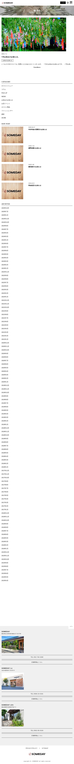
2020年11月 (5, 346)
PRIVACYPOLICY (31, 748)
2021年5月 (5, 325)
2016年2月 (5, 545)
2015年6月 (5, 573)
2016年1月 (5, 548)
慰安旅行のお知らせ (34, 167)
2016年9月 (5, 524)
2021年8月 (5, 314)
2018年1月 (5, 467)
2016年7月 (5, 531)
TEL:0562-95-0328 (37, 730)
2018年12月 (5, 428)
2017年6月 (5, 492)
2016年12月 (5, 513)
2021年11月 (5, 304)
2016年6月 (5, 534)
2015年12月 (5, 552)
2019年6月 (5, 407)
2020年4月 (5, 371)
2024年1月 (5, 240)
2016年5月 (5, 538)
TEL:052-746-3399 (37, 657)
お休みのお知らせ (7, 60)
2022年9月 (5, 275)
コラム (4, 89)
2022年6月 (5, 286)
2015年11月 (5, 555)
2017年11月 (5, 474)
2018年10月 (5, 435)
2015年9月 (5, 563)
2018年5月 (5, 453)
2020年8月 (5, 357)
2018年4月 (5, 456)
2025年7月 (5, 211)
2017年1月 (5, 509)
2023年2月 (5, 265)
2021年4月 (5, 328)
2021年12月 (5, 300)
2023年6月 (5, 250)
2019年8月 (5, 399)
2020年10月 (5, 350)
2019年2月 (5, 421)
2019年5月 (5, 410)
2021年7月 (5, 318)
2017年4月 (5, 499)
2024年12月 (5, 218)
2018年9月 (5, 438)
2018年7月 (5, 446)
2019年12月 (5, 385)
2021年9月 (5, 311)
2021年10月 (5, 307)
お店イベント (6, 103)
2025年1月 (5, 215)
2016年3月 (5, 541)
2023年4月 (5, 257)
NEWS (4, 96)
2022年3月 (5, 289)
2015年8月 (5, 566)
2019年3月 (5, 417)
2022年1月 (5, 297)
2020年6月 (5, 364)
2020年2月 (5, 378)
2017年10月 (5, 477)
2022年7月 (5, 282)
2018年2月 (5, 463)
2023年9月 (5, 243)
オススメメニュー (7, 86)
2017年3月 (5, 502)
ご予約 (63, 2)
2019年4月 (5, 414)
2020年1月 (5, 382)
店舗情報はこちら (36, 662)
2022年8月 (5, 279)
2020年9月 (5, 353)
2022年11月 (5, 272)
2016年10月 (5, 520)
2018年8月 (5, 442)
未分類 (4, 118)
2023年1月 (5, 268)
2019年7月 (5, 403)
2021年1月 (5, 339)
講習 (3, 114)
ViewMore (37, 67)
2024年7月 (5, 229)
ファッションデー (7, 111)
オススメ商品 (6, 107)
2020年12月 (5, 343)
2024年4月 (5, 233)
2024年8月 (5, 226)
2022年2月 (5, 293)
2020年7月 (5, 360)
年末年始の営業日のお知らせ (37, 129)
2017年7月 (5, 488)
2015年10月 (5, 559)
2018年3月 (5, 460)
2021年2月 (5, 336)
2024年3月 (5, 236)
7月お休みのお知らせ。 (11, 57)
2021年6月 (5, 321)
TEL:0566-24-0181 (37, 694)
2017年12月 (5, 470)
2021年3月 (5, 332)
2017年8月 (5, 485)
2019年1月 (5, 424)
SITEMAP (45, 748)
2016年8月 (5, 527)
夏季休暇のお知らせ (34, 148)
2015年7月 (5, 570)
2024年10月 (5, 222)
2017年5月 (5, 495)
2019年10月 (5, 392)
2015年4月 (5, 580)
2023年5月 (5, 254)
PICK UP (4, 93)
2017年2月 (5, 506)
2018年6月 (5, 449)
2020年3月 (5, 375)
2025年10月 (5, 208)
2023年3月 (5, 261)
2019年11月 (5, 389)
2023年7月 (5, 247)
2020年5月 (5, 367)
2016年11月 (5, 516)
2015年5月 (5, 577)
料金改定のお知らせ (34, 185)
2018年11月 (5, 431)
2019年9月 (5, 396)
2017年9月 (5, 481)
